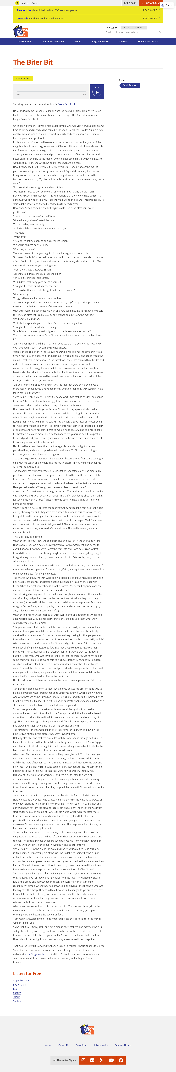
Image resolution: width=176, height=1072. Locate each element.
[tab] (112, 28)
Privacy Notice (101, 1045)
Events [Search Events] (139, 28)
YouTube (17, 1001)
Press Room (81, 1045)
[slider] (51, 91)
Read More (151, 10)
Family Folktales (130, 85)
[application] (58, 91)
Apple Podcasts (21, 980)
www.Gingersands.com (37, 954)
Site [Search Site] (126, 28)
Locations (25, 3)
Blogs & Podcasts (100, 41)
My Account (153, 3)
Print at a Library (123, 1045)
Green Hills (22, 18)
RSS (15, 988)
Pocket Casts (19, 984)
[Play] (97, 91)
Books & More (25, 41)
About (48, 1045)
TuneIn (16, 997)
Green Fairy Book (66, 104)
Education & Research (53, 41)
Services (123, 41)
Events (78, 41)
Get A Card (130, 3)
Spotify (17, 992)
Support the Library (148, 41)
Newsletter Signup (66, 1060)
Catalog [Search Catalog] (112, 28)
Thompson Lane (25, 10)
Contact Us (36, 3)
